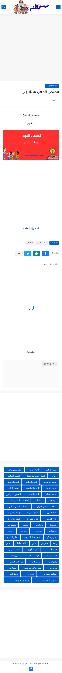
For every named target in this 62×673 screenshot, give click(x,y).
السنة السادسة (32, 494)
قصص (30, 243)
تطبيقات (53, 531)
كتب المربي (14, 549)
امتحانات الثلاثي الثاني (19, 506)
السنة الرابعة (13, 488)
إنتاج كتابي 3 (14, 512)
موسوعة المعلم (20, 664)
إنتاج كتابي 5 (32, 518)
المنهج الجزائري (13, 494)
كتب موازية (52, 555)
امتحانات (39, 500)
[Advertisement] (31, 48)
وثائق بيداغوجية (22, 580)
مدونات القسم (16, 561)
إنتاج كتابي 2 (32, 512)
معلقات (31, 574)
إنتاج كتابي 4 (51, 518)
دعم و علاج (52, 537)
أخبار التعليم (51, 469)
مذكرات (53, 568)
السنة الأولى (52, 86)
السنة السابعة (50, 494)
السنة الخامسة (32, 488)
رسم (55, 543)
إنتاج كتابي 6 (14, 518)
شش (34, 543)
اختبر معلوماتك (15, 469)
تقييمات (38, 531)
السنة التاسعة (50, 482)
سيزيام (44, 543)
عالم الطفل (21, 543)
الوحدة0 (53, 500)
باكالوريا (39, 525)
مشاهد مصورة (50, 574)
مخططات (35, 561)
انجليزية (53, 525)
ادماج (54, 476)
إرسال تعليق (49, 364)
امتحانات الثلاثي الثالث (18, 500)
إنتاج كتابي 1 (51, 512)
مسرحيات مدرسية (32, 568)
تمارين (24, 531)
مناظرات (14, 574)
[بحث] (3, 7)
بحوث (25, 525)
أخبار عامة (34, 469)
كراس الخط (33, 555)
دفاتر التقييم (12, 537)
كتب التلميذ (51, 549)
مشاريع (12, 568)
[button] (45, 253)
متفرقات (53, 561)
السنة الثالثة (32, 482)
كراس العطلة (14, 555)
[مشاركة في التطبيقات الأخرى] (19, 253)
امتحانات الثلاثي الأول (47, 506)
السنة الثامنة (14, 482)
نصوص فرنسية (50, 580)
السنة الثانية (51, 488)
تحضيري (12, 525)
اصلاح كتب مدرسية (36, 476)
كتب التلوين (33, 549)
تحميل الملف (31, 228)
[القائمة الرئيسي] (58, 7)
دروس (11, 531)
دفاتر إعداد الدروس (32, 537)
